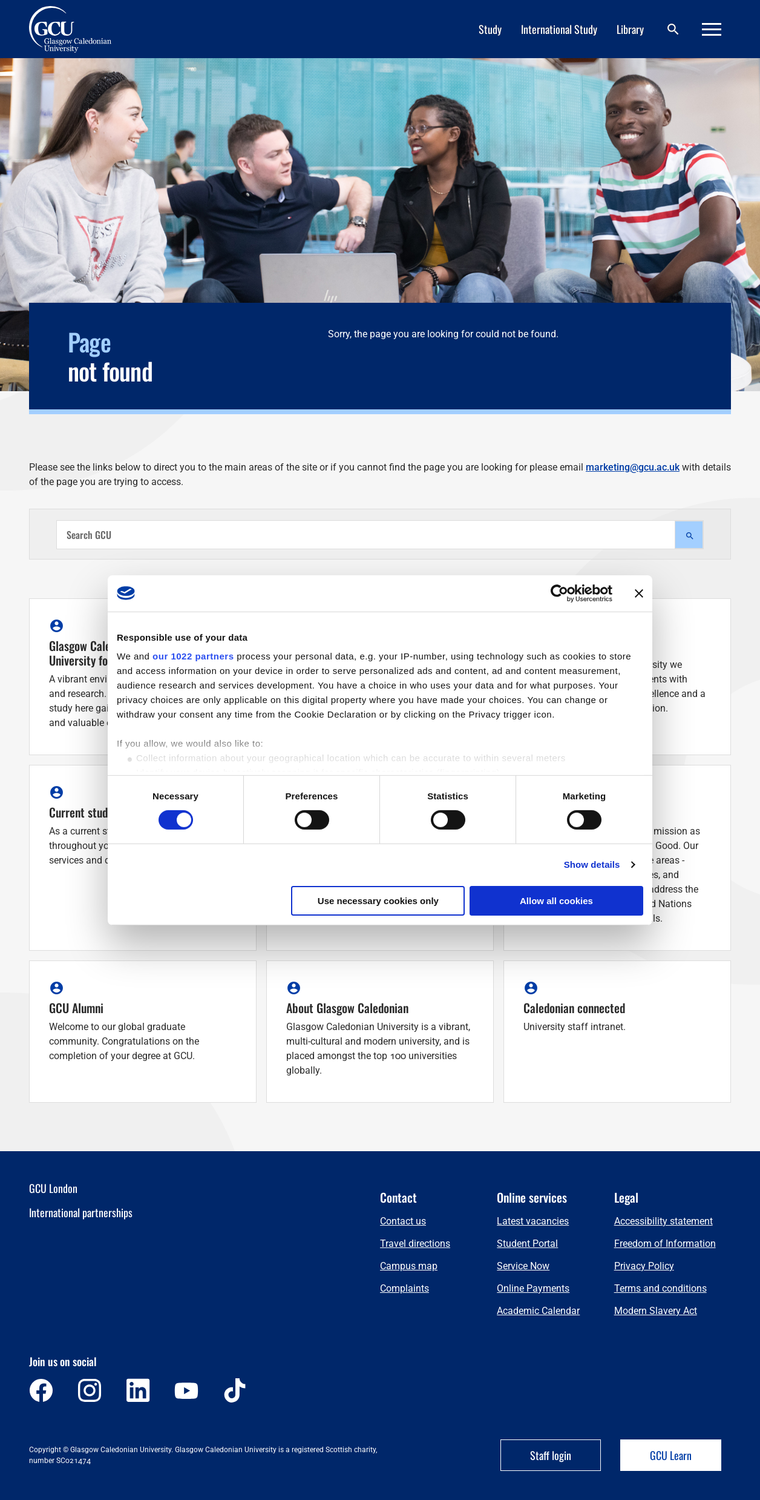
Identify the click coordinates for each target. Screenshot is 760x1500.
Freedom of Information (665, 1243)
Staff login (550, 1455)
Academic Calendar (538, 1311)
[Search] (673, 29)
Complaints (404, 1288)
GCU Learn (671, 1455)
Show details (592, 864)
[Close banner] (639, 593)
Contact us (403, 1221)
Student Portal (527, 1243)
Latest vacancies (533, 1221)
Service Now (523, 1266)
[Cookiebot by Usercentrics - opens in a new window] (559, 593)
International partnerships (81, 1212)
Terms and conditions (660, 1288)
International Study (559, 29)
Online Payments (533, 1288)
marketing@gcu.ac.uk (633, 467)
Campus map (408, 1266)
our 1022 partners (193, 656)
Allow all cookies (556, 901)
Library (630, 29)
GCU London (53, 1188)
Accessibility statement (663, 1221)
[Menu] (711, 29)
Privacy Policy (644, 1266)
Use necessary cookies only (378, 901)
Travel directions (415, 1243)
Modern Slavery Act (655, 1311)
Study (490, 29)
